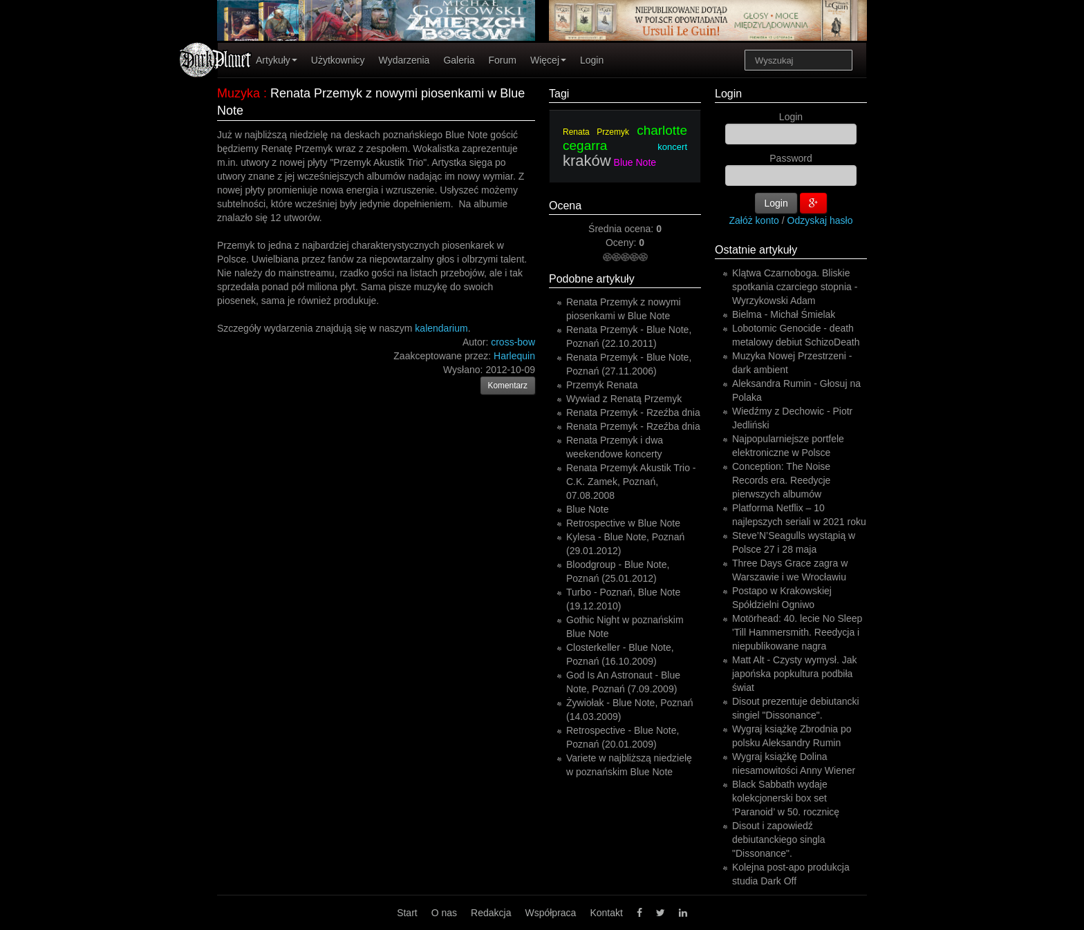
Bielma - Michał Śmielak (783, 314)
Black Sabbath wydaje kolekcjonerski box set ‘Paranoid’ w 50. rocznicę (785, 798)
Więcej (548, 60)
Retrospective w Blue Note (623, 523)
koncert (672, 147)
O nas (444, 912)
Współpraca (550, 912)
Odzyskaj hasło (820, 220)
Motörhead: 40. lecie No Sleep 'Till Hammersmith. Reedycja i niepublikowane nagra (797, 632)
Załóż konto (754, 220)
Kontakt (606, 912)
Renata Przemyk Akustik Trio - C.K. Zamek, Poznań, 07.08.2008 (631, 481)
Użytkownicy (338, 60)
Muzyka (238, 93)
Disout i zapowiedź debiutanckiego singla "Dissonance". (778, 839)
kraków (587, 160)
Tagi (559, 93)
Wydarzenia (404, 60)
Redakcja (491, 912)
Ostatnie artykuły (756, 250)
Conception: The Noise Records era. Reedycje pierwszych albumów (781, 480)
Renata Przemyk (596, 132)
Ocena (565, 205)
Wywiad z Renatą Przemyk (624, 398)
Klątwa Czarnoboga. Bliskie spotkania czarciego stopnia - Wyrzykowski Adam (794, 286)
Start (407, 912)
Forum (502, 60)
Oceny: (622, 242)
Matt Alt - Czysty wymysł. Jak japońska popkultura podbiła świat (794, 673)
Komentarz (508, 385)
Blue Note (635, 162)
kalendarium (441, 328)
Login (592, 60)
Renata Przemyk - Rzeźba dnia (633, 412)
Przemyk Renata (601, 384)
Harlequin (514, 355)
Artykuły (276, 60)
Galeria (458, 60)
